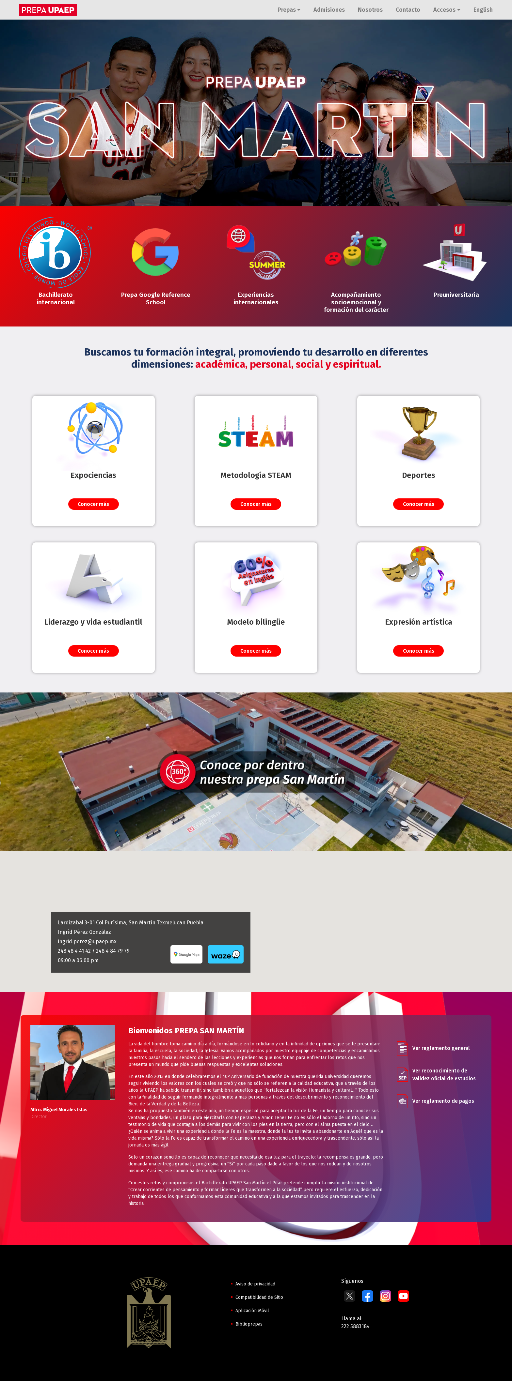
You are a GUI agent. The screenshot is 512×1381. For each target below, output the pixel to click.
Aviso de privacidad (255, 1284)
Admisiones (329, 9)
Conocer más (93, 504)
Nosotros (370, 9)
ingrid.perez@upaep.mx (87, 941)
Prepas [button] (287, 9)
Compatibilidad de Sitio (259, 1297)
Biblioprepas (249, 1324)
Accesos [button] (444, 9)
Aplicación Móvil (252, 1310)
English (483, 9)
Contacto (408, 9)
